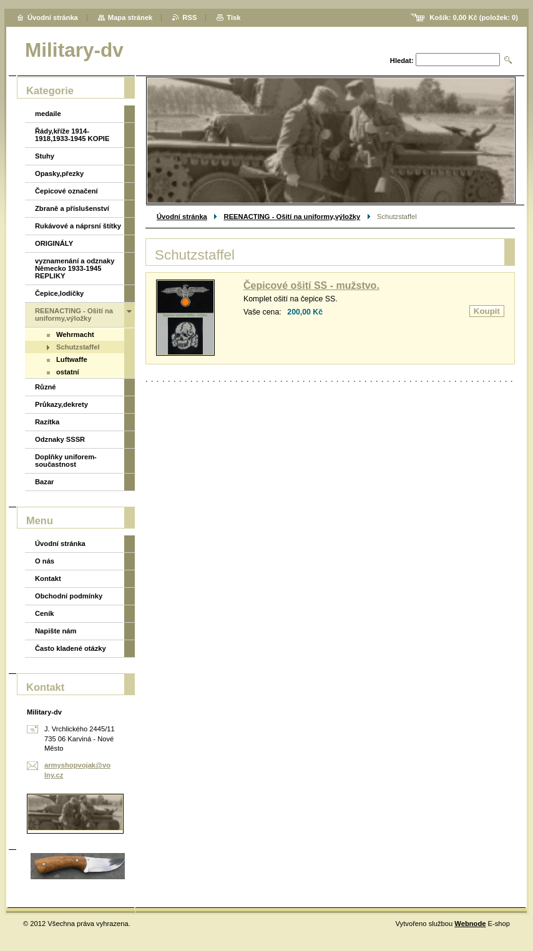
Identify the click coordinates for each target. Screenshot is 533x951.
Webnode (470, 923)
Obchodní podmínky (68, 596)
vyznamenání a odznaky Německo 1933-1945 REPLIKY (74, 268)
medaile (48, 113)
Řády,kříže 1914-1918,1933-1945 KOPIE (72, 134)
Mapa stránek (130, 17)
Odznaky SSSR (60, 439)
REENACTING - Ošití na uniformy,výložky (292, 216)
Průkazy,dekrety (61, 404)
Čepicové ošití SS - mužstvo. (311, 285)
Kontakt (48, 578)
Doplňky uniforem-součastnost (66, 460)
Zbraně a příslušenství (72, 208)
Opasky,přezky (59, 173)
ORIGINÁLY (54, 243)
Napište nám (56, 631)
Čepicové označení (66, 191)
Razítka (47, 422)
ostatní (67, 372)
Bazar (44, 481)
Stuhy (44, 156)
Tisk (233, 17)
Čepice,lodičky (59, 293)
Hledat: (402, 60)
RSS (189, 17)
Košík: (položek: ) (473, 17)
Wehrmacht (75, 334)
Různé (45, 387)
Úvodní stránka (182, 216)
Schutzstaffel (78, 347)
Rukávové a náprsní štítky (78, 226)
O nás (44, 561)
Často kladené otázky (70, 648)
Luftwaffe (71, 359)
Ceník (44, 613)
